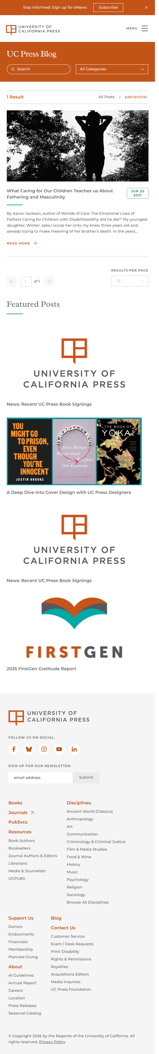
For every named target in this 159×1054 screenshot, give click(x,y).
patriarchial (136, 97)
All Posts (106, 97)
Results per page (129, 271)
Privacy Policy (52, 1041)
